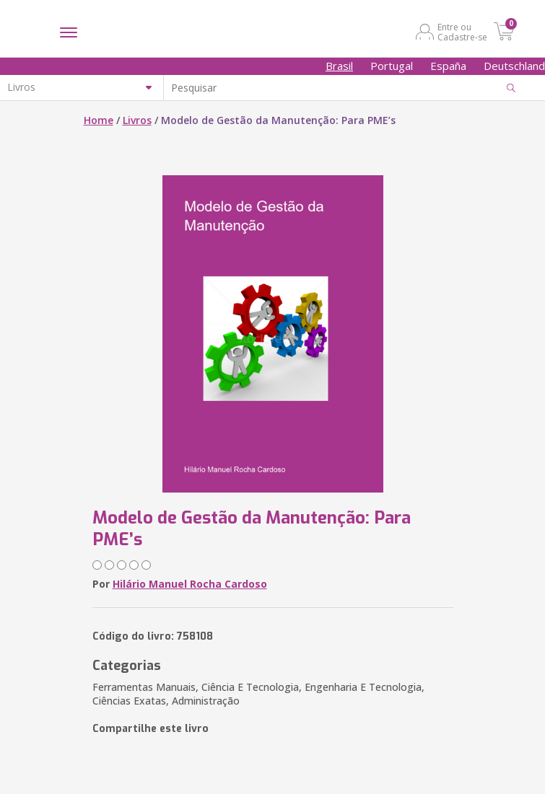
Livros (137, 120)
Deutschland (514, 65)
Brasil (339, 65)
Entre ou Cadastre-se (462, 32)
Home (98, 120)
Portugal (391, 65)
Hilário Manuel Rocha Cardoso (190, 584)
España (448, 65)
